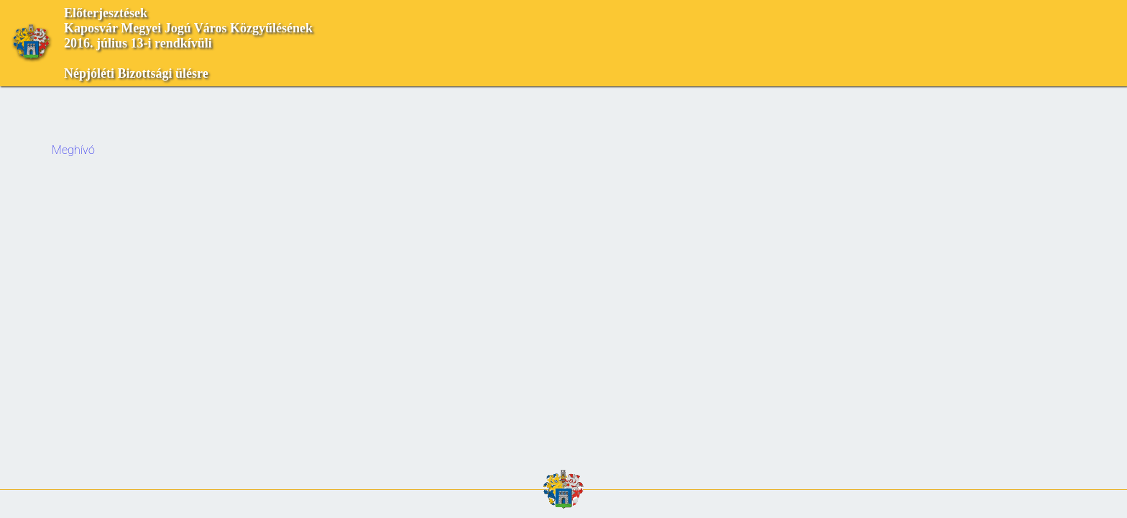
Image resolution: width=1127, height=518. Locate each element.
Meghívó (73, 150)
